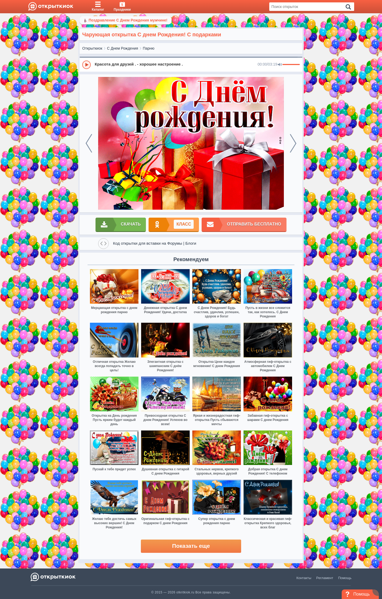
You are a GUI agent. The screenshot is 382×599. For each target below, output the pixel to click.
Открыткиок (92, 48)
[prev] (89, 143)
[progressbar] (291, 65)
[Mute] (280, 64)
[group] (191, 64)
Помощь (344, 578)
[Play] (86, 65)
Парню (148, 48)
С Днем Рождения (122, 48)
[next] (293, 143)
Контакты (303, 578)
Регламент (324, 578)
